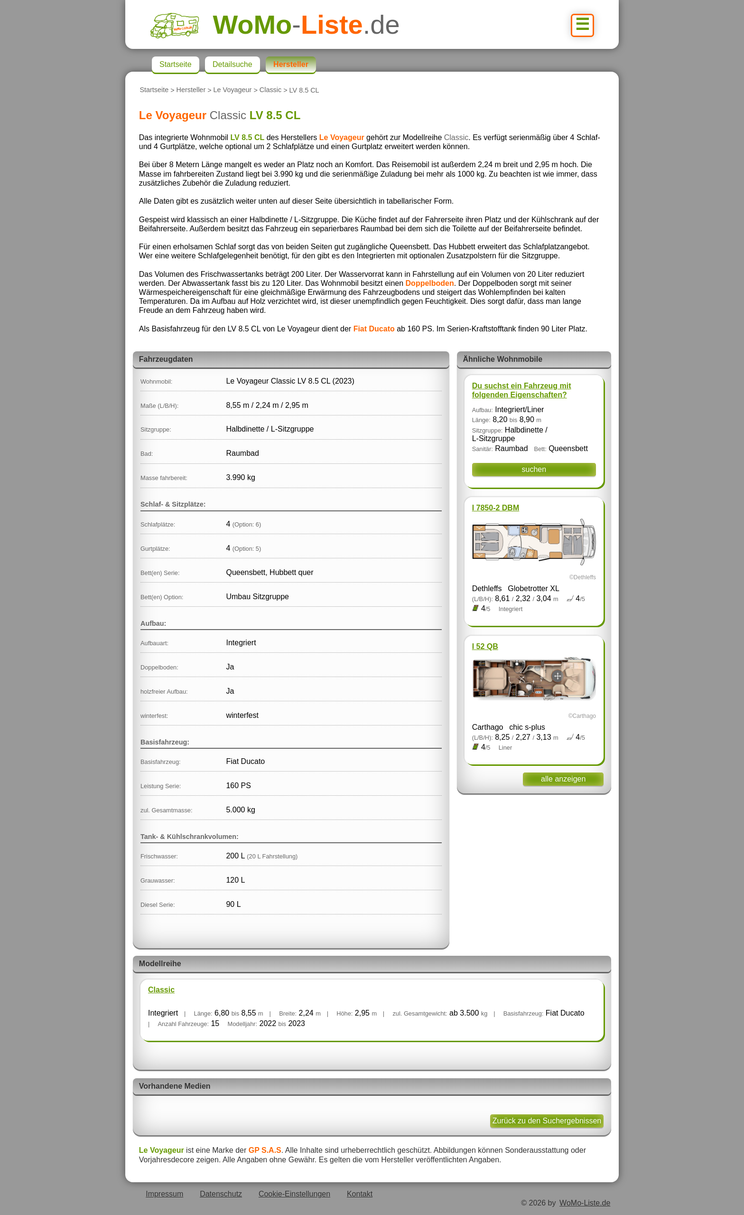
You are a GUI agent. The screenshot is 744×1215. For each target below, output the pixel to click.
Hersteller (191, 90)
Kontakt (359, 1194)
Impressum (164, 1194)
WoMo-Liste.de (584, 1203)
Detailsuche (232, 64)
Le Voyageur (233, 90)
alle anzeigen (563, 779)
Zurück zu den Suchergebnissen (547, 1121)
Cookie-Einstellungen (294, 1194)
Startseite (154, 90)
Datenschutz (221, 1194)
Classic (270, 90)
